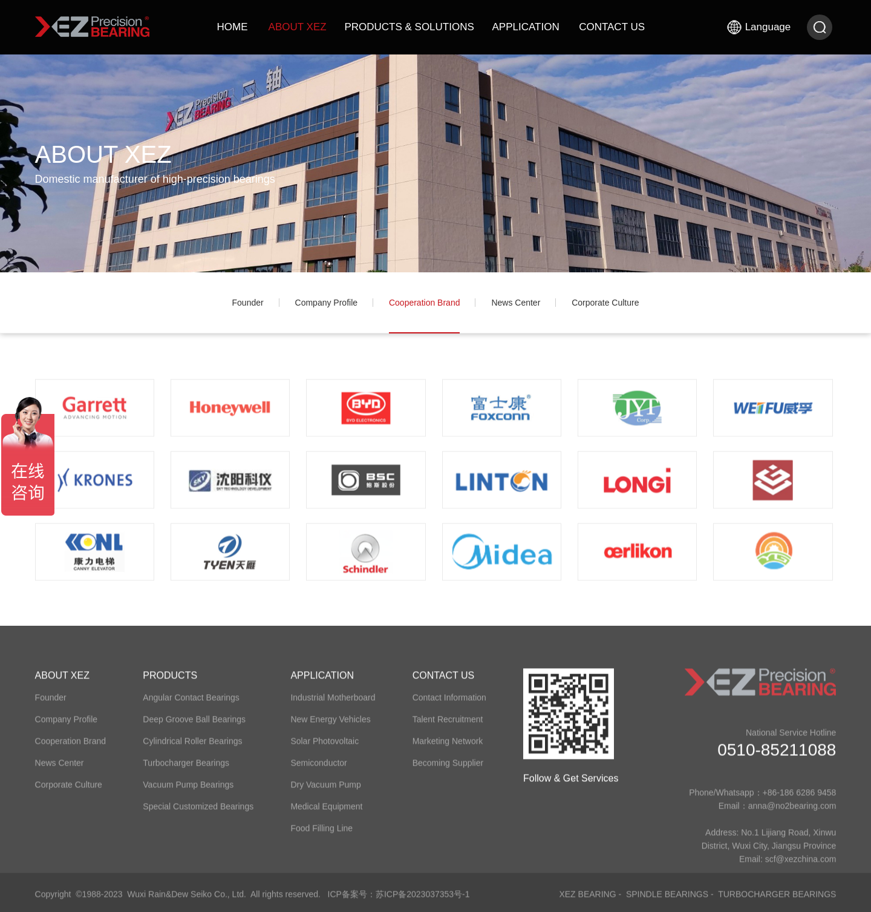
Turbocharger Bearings (186, 769)
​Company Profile (326, 302)
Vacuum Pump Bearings (188, 791)
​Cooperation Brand (424, 302)
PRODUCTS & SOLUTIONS (409, 27)
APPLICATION (525, 27)
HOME (232, 27)
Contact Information (449, 704)
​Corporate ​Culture (605, 302)
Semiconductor (318, 769)
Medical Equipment (326, 813)
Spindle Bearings (667, 900)
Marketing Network (448, 747)
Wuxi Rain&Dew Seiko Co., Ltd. (186, 900)
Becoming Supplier (448, 769)
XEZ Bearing (587, 900)
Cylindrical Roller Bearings (192, 747)
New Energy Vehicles (330, 725)
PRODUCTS (170, 682)
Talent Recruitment (448, 725)
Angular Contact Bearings (191, 704)
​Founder (248, 302)
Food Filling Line (321, 834)
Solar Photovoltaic (324, 747)
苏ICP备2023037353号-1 (423, 900)
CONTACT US (612, 27)
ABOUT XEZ (298, 27)
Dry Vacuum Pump (325, 791)
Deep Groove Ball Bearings (194, 725)
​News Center (515, 302)
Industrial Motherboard (332, 704)
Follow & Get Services (570, 784)
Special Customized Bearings (198, 813)
